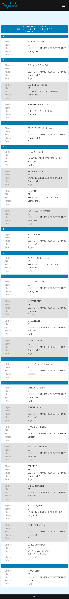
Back (34, 597)
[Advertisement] (34, 18)
